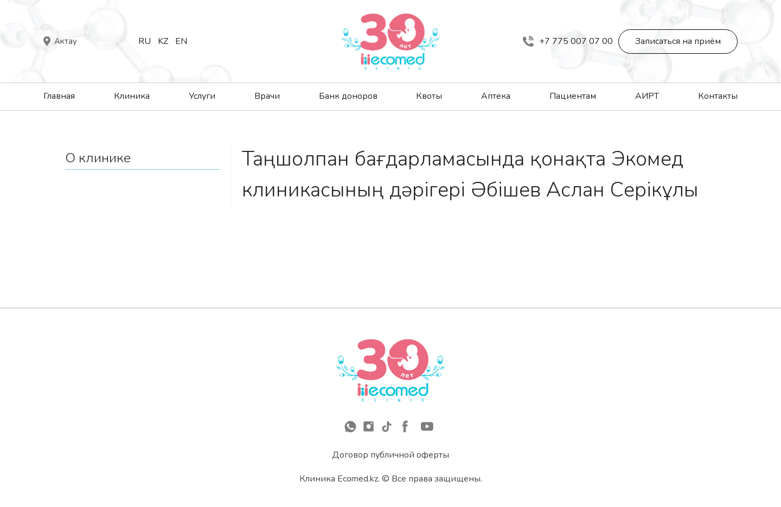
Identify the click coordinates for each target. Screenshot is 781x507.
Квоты (429, 96)
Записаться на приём (678, 41)
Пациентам (572, 96)
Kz (163, 41)
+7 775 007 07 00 (568, 41)
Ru (144, 41)
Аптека (495, 96)
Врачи (267, 96)
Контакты (718, 96)
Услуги (202, 96)
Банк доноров (348, 96)
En (181, 41)
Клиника (132, 96)
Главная (59, 96)
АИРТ (647, 96)
